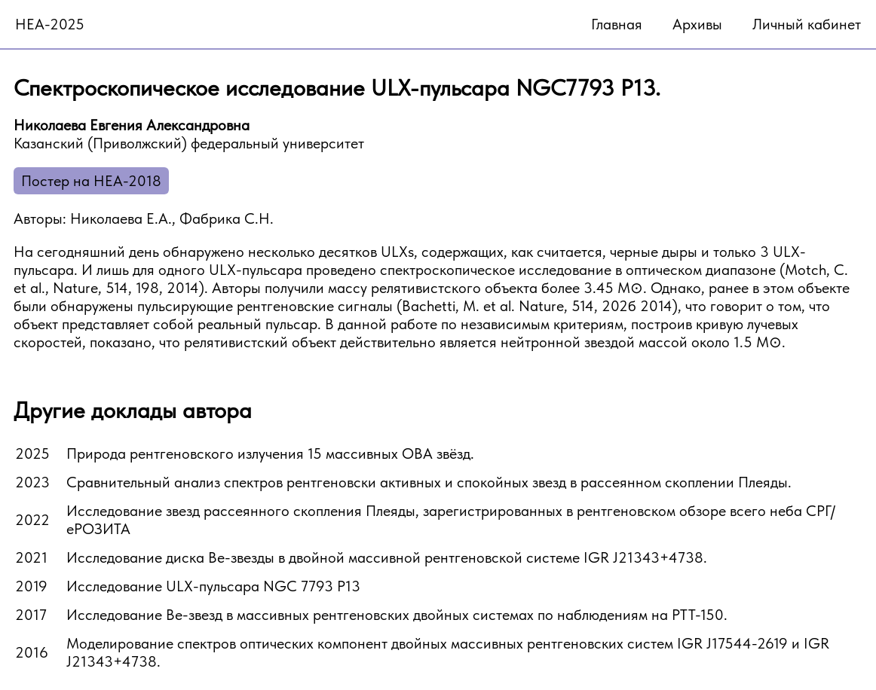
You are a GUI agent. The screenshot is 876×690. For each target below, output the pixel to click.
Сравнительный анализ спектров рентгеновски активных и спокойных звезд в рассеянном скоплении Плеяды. (429, 482)
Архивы (697, 24)
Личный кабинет (806, 24)
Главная (616, 24)
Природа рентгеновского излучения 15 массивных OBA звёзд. (270, 453)
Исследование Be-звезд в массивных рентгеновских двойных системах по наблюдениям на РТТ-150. (396, 615)
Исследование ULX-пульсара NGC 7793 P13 (213, 586)
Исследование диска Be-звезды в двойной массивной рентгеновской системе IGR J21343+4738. (386, 557)
